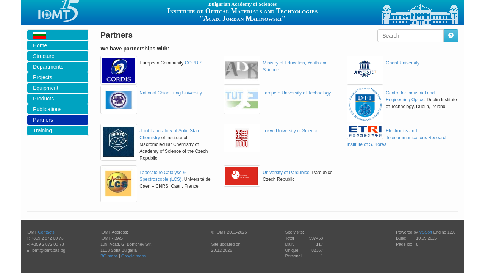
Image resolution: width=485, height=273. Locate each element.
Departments (48, 67)
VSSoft (425, 232)
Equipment (45, 88)
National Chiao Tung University (170, 93)
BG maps (109, 256)
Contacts (46, 232)
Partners (43, 120)
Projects (42, 77)
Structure (44, 56)
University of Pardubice (286, 172)
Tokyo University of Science (290, 130)
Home (40, 45)
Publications (47, 109)
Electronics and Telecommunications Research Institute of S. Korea (397, 137)
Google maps (133, 256)
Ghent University (402, 63)
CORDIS (194, 63)
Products (43, 99)
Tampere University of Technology (297, 93)
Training (42, 130)
